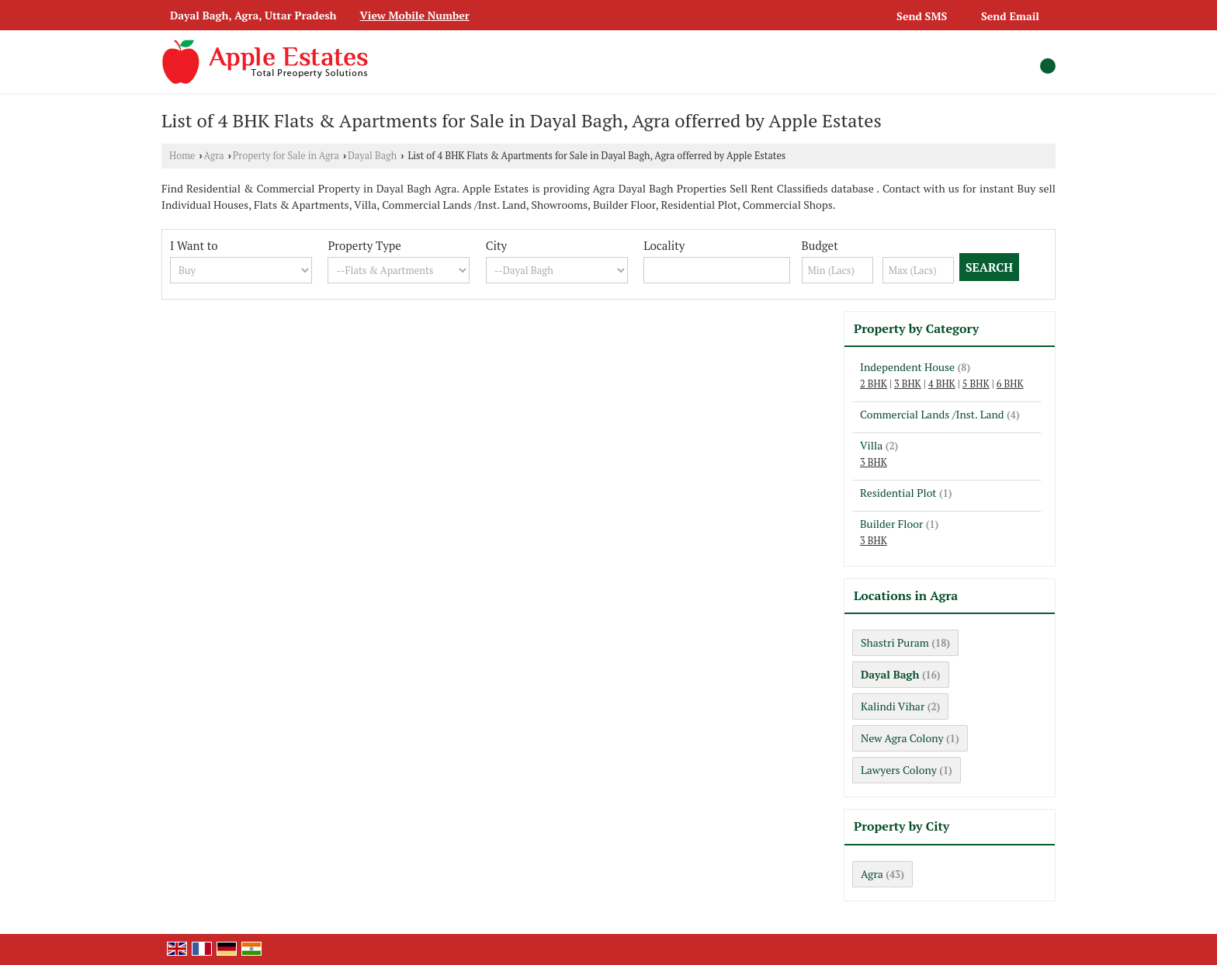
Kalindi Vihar (892, 706)
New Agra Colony (902, 738)
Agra (214, 155)
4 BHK (941, 384)
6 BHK (1010, 384)
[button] (415, 15)
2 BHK (873, 384)
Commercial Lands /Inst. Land (932, 414)
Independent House (907, 366)
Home (182, 155)
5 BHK (976, 384)
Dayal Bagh (372, 155)
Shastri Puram (895, 642)
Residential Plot (898, 492)
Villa (871, 445)
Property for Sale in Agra (286, 155)
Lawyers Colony (899, 769)
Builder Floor (891, 523)
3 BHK (907, 384)
